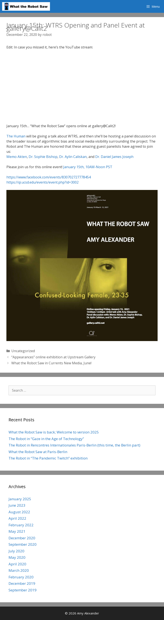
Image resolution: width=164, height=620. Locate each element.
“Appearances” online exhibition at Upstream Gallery (53, 357)
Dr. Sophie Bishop (43, 156)
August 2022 (19, 511)
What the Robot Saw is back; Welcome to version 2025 (54, 432)
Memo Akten (16, 156)
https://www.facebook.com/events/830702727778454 (48, 177)
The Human (15, 136)
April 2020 (17, 564)
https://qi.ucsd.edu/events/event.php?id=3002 (42, 182)
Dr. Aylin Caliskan (72, 156)
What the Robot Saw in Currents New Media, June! (51, 363)
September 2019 (23, 590)
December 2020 (22, 537)
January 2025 (20, 498)
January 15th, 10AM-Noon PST (87, 167)
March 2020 (19, 570)
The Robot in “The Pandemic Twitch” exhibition (48, 458)
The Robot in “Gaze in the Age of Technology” (46, 438)
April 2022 (17, 518)
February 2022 (21, 524)
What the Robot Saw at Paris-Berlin (38, 451)
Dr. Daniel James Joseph (114, 156)
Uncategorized (23, 351)
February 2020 (21, 577)
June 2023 (17, 505)
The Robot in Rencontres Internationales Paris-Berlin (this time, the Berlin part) (74, 445)
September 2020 (23, 544)
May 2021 (17, 531)
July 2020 (16, 551)
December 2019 (22, 583)
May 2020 (17, 557)
